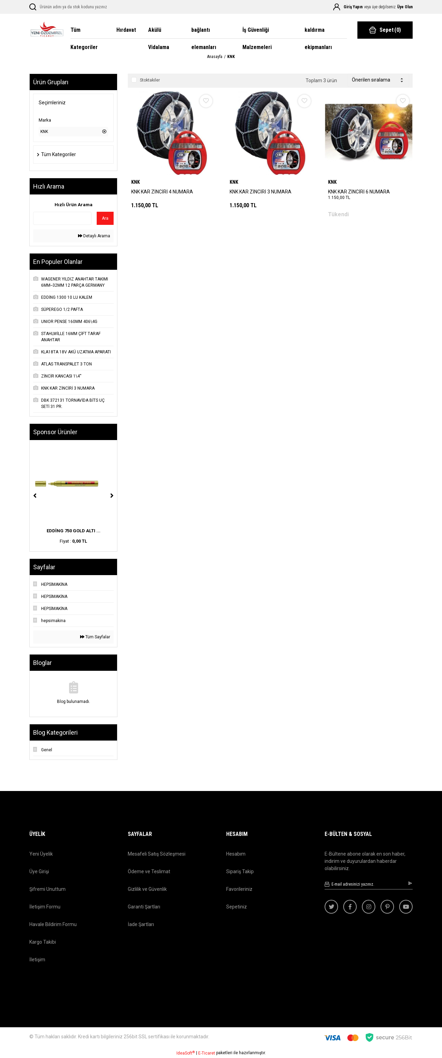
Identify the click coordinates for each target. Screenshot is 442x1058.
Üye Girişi (39, 871)
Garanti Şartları (144, 906)
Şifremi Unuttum (47, 889)
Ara (105, 218)
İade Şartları (141, 924)
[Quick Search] (62, 218)
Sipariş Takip (240, 871)
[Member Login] (336, 6)
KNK (231, 56)
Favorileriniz (239, 889)
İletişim (37, 959)
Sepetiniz (236, 906)
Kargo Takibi (42, 942)
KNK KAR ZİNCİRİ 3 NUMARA (260, 191)
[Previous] (35, 495)
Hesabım (236, 854)
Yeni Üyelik (41, 854)
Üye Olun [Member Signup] (405, 6)
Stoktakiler (150, 80)
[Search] (78, 6)
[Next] (112, 495)
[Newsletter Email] (369, 884)
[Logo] (46, 30)
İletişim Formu (44, 906)
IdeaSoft (185, 1053)
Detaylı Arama (94, 235)
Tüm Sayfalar (95, 637)
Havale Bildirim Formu (53, 924)
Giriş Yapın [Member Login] (353, 6)
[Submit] (411, 883)
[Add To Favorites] (206, 101)
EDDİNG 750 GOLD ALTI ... (73, 530)
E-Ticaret (206, 1053)
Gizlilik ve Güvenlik (147, 889)
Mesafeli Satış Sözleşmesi (156, 854)
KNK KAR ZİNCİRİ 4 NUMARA (162, 191)
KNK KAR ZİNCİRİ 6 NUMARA (359, 191)
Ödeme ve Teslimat (149, 871)
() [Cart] (385, 30)
